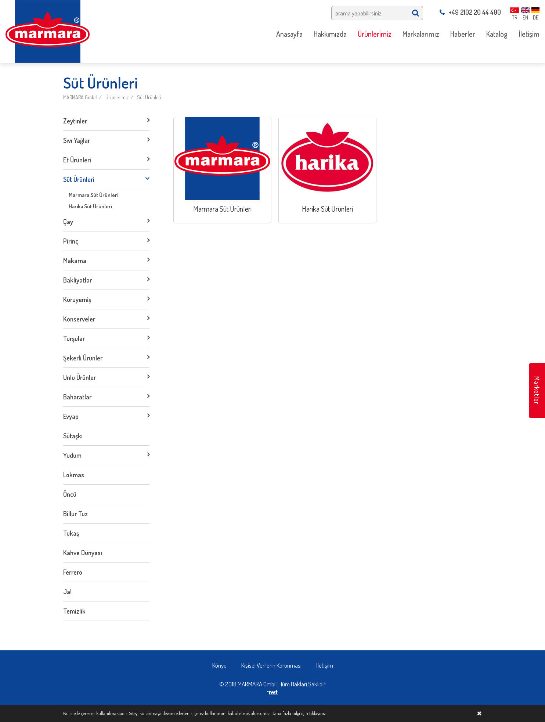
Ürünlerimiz (117, 97)
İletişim (324, 665)
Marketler (537, 390)
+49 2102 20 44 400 (470, 12)
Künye (219, 665)
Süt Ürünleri (149, 97)
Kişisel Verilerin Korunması (271, 665)
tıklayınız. (317, 713)
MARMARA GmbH (80, 97)
